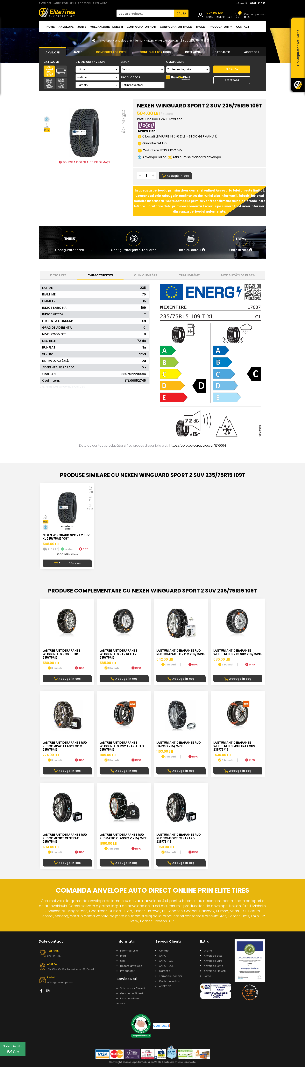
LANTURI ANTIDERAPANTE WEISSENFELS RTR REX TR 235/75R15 (118, 654)
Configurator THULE (176, 26)
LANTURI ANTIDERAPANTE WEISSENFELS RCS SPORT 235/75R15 (61, 654)
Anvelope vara (213, 961)
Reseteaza (232, 80)
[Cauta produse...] (145, 13)
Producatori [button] (220, 26)
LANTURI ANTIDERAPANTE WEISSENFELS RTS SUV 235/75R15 (237, 652)
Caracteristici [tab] (100, 275)
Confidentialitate (169, 981)
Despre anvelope (131, 966)
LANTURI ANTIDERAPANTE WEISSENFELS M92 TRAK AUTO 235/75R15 (122, 746)
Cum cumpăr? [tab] (145, 275)
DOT (83, 549)
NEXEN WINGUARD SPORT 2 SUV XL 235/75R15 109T (66, 537)
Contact (242, 26)
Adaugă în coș (175, 176)
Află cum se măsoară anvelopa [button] (194, 157)
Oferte (208, 951)
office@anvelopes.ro (59, 983)
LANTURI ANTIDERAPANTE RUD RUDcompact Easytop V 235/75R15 (65, 746)
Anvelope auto (213, 956)
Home (50, 26)
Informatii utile (129, 951)
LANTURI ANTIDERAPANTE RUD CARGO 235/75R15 (178, 744)
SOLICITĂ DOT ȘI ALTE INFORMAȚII (84, 162)
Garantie (164, 971)
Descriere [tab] (58, 275)
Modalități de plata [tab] (238, 275)
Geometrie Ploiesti (132, 993)
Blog (123, 956)
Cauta (232, 69)
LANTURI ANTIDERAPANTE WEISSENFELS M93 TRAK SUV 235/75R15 (234, 746)
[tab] (52, 52)
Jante (81, 26)
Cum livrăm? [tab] (189, 275)
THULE (200, 26)
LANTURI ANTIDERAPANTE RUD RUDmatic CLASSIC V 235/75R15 (123, 836)
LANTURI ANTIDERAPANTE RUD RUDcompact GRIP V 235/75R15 (180, 652)
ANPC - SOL (166, 966)
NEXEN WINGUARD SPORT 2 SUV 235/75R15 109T (178, 41)
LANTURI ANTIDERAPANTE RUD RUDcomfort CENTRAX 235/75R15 (65, 838)
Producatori (127, 971)
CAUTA (181, 13)
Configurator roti (141, 26)
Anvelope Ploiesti (215, 971)
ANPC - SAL (166, 961)
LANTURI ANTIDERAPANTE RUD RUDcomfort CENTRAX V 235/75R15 (178, 838)
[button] (191, 242)
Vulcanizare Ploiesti (106, 26)
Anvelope (66, 26)
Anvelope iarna (213, 966)
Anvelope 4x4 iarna (129, 41)
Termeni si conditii (170, 976)
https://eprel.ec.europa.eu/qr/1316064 (197, 445)
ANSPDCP (165, 986)
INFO (79, 668)
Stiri (122, 961)
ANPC (162, 956)
